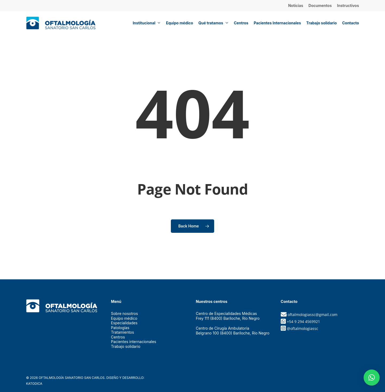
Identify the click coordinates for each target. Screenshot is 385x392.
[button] (372, 378)
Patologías (120, 327)
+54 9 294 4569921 (303, 321)
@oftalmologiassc (302, 328)
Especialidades (124, 323)
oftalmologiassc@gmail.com (312, 314)
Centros (118, 337)
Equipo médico (124, 318)
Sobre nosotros (124, 313)
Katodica (34, 384)
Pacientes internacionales (133, 341)
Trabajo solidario (125, 346)
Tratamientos (122, 332)
